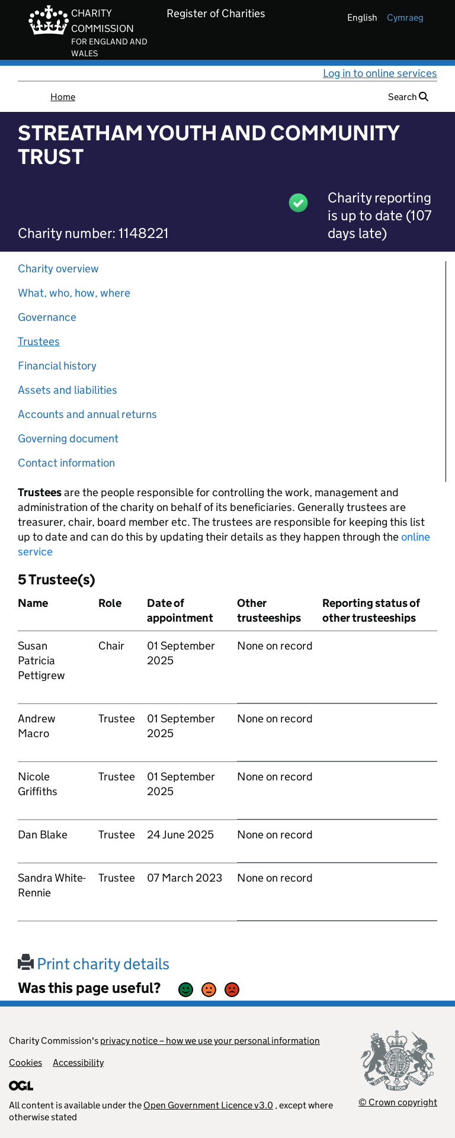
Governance (47, 317)
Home (62, 96)
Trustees (39, 341)
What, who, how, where (74, 293)
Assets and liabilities (67, 390)
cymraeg (405, 17)
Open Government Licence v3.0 (208, 1105)
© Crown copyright (397, 1102)
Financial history (57, 365)
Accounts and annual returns (87, 414)
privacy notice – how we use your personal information (210, 1040)
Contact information (66, 463)
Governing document (68, 438)
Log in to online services (380, 73)
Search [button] (408, 96)
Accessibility (78, 1062)
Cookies (25, 1062)
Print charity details (93, 963)
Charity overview (58, 268)
